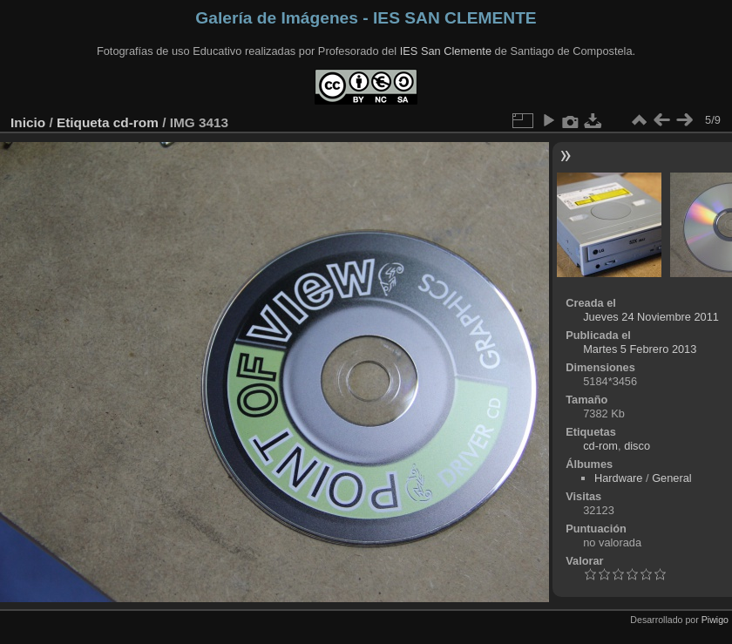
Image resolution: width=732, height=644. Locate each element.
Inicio (27, 122)
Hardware (618, 478)
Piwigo (715, 619)
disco (637, 445)
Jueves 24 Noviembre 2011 (651, 316)
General (672, 478)
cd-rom (136, 122)
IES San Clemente (445, 51)
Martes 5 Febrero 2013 (639, 349)
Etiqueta (83, 122)
